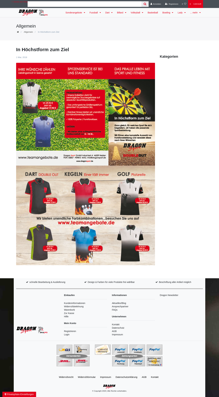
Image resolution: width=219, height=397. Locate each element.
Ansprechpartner (120, 306)
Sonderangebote (74, 12)
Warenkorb (69, 310)
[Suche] (145, 4)
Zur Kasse (69, 313)
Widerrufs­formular (87, 377)
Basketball (153, 12)
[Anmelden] (156, 4)
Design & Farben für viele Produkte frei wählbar (111, 282)
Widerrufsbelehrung (73, 306)
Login (66, 334)
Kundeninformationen (74, 303)
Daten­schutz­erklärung (126, 377)
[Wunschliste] (184, 4)
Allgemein (28, 32)
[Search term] (85, 4)
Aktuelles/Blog (119, 303)
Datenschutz (118, 328)
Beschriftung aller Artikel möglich (175, 282)
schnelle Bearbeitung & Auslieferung (47, 282)
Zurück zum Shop (20, 2)
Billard (120, 12)
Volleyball (136, 12)
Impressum (117, 334)
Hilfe (66, 316)
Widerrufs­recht (66, 377)
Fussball (94, 12)
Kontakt (115, 324)
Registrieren (70, 331)
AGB (114, 331)
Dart (107, 12)
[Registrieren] (171, 4)
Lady (180, 12)
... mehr (194, 12)
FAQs (114, 310)
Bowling (166, 12)
